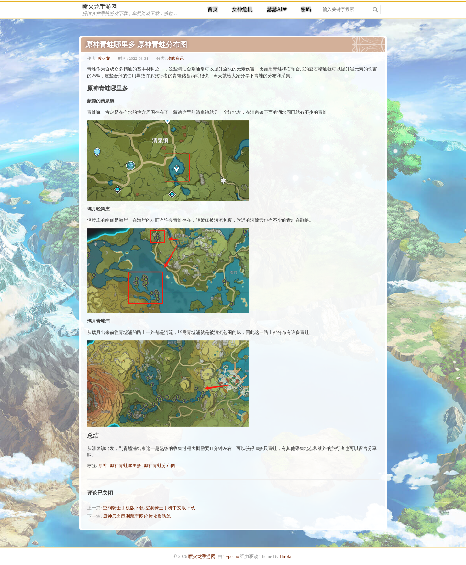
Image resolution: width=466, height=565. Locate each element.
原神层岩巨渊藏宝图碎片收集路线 (137, 516)
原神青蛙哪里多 (125, 465)
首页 (212, 9)
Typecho (231, 556)
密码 (306, 9)
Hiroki (286, 556)
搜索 (375, 10)
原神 (102, 465)
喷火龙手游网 (99, 7)
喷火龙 (104, 58)
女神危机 (242, 9)
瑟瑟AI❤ (277, 9)
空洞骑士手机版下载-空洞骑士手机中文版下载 (149, 508)
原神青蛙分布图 (159, 465)
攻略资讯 (175, 58)
